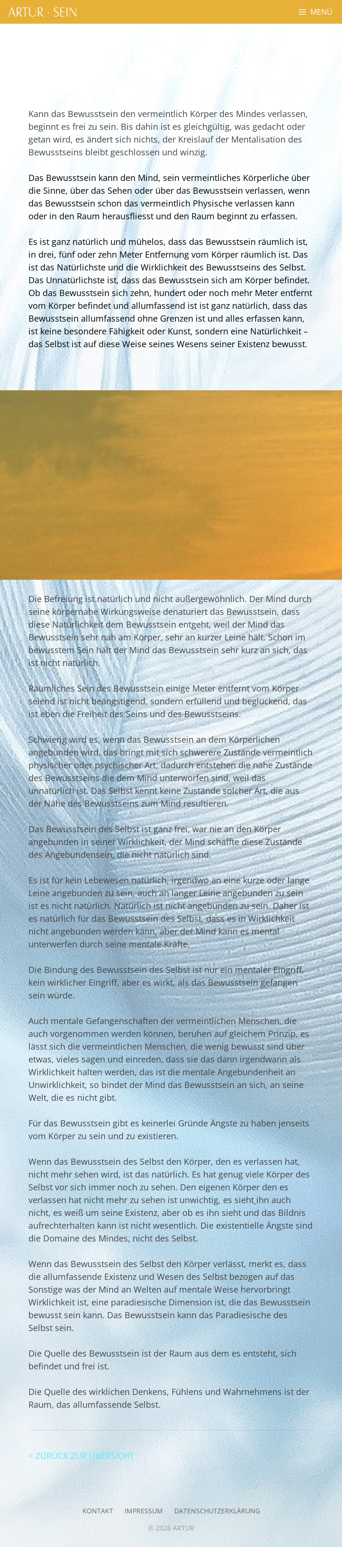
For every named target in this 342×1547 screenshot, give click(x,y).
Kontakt (97, 1510)
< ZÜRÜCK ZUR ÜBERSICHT (81, 1455)
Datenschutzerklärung (217, 1510)
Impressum (144, 1510)
